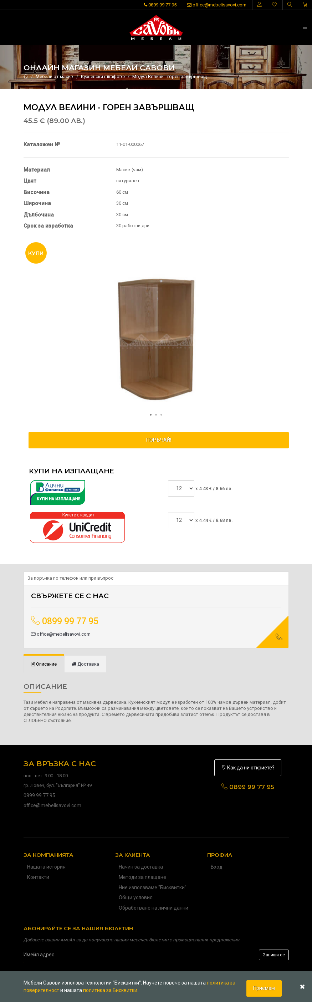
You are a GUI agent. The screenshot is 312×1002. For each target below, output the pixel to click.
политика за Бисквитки (110, 990)
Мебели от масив (54, 76)
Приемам (264, 988)
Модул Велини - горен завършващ (169, 76)
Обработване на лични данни (153, 908)
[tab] (44, 664)
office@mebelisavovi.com (216, 4)
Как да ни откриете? (248, 767)
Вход (217, 867)
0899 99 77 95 (160, 4)
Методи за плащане (142, 877)
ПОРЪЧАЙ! (158, 440)
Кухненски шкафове (103, 76)
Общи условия (136, 897)
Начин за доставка (141, 867)
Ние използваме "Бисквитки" (152, 887)
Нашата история (46, 867)
